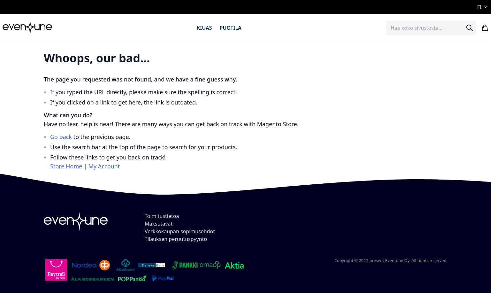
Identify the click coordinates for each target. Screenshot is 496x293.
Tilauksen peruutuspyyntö (176, 239)
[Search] (469, 28)
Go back (61, 137)
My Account (104, 166)
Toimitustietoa (162, 216)
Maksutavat (158, 223)
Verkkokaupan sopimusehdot (180, 231)
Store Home (66, 166)
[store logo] (27, 27)
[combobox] (431, 28)
